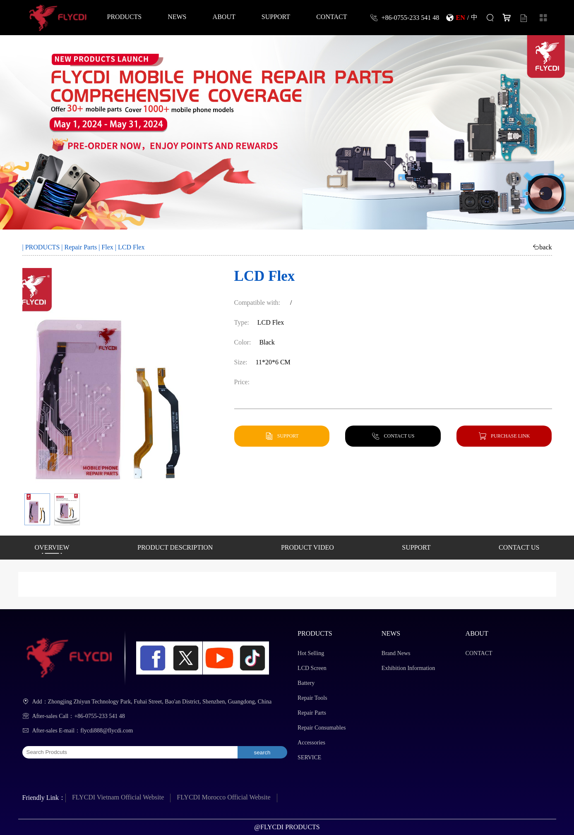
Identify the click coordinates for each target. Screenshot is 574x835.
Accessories (311, 742)
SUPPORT (276, 16)
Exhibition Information (408, 668)
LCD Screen (312, 668)
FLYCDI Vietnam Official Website (118, 797)
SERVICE (309, 757)
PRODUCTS (124, 16)
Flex (107, 247)
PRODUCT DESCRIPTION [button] (175, 547)
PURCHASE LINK (510, 435)
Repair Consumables (322, 728)
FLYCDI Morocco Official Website (223, 797)
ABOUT (224, 16)
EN (460, 17)
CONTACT (331, 16)
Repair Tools (312, 698)
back (545, 247)
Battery (306, 683)
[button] (37, 509)
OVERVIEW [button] (52, 547)
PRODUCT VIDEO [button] (307, 547)
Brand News (396, 653)
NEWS (177, 16)
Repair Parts (80, 247)
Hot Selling (311, 653)
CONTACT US (399, 435)
